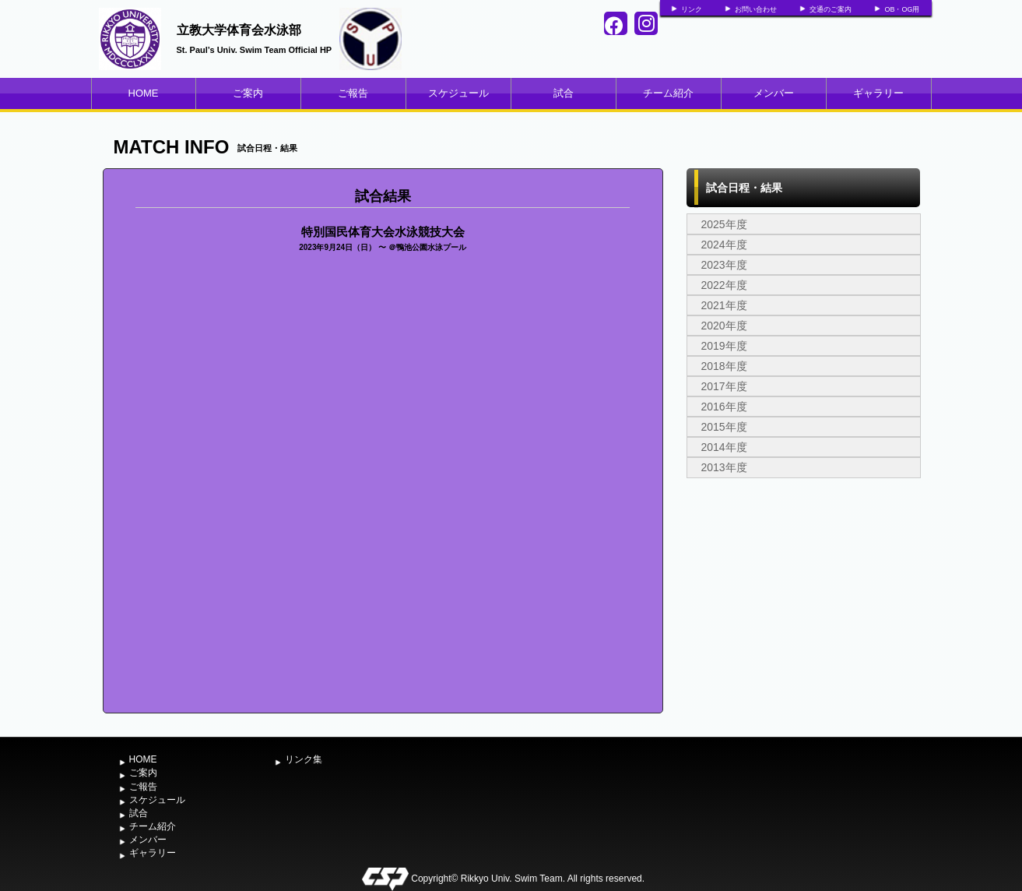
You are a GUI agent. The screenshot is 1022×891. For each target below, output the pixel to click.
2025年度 (724, 224)
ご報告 (353, 93)
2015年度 (724, 427)
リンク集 (303, 759)
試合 (563, 93)
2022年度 (724, 285)
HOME (143, 93)
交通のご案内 (831, 9)
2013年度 (724, 467)
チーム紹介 (668, 93)
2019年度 (724, 346)
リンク (691, 9)
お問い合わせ (756, 9)
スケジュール (458, 93)
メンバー (773, 93)
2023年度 (724, 265)
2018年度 (724, 366)
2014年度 (724, 447)
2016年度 (724, 406)
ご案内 (248, 93)
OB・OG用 (901, 9)
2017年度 (724, 386)
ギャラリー (878, 93)
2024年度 (724, 244)
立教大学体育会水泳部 (239, 30)
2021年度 (724, 305)
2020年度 (724, 325)
